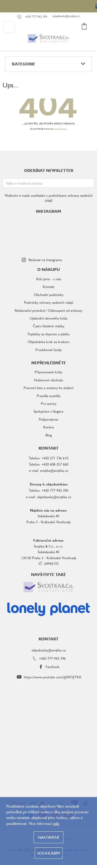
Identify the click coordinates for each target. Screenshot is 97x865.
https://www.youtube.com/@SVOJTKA (52, 677)
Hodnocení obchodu (48, 380)
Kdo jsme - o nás (48, 279)
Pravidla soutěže (49, 395)
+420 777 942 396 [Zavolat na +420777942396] (52, 658)
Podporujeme (48, 419)
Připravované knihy (48, 372)
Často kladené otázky (48, 326)
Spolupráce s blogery (48, 411)
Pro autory (48, 403)
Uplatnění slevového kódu (49, 318)
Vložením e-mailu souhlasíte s (49, 197)
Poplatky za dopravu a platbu (49, 334)
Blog (49, 435)
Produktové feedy (48, 349)
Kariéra (48, 427)
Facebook (52, 666)
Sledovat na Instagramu (45, 259)
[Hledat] (59, 27)
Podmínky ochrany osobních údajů (48, 302)
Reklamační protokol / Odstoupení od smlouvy (48, 310)
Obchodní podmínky (48, 294)
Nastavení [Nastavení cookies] (48, 837)
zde (56, 823)
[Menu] (9, 27)
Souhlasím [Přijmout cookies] (49, 853)
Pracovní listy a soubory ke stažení (48, 387)
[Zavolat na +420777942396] (35, 17)
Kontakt (49, 286)
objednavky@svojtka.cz (49, 650)
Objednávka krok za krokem (48, 341)
